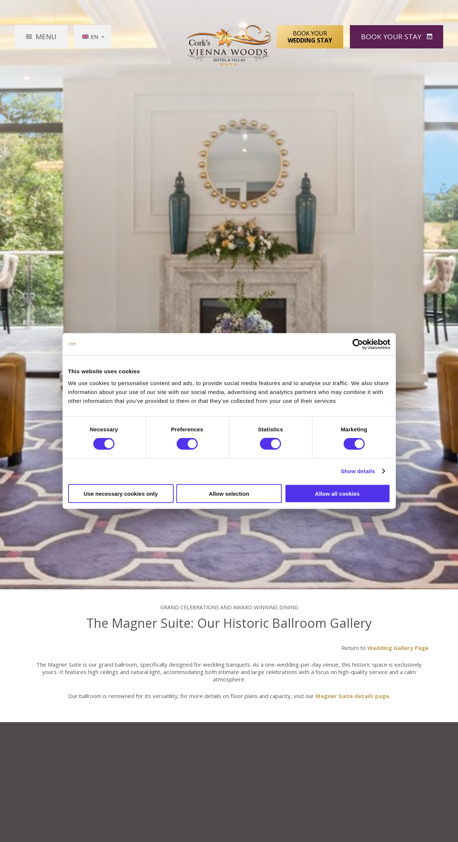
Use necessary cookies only (121, 493)
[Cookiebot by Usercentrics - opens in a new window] (357, 344)
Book (392, 36)
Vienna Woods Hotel (229, 45)
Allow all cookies (337, 493)
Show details (358, 471)
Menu (46, 36)
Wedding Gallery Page (397, 647)
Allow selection (229, 493)
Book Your (310, 36)
